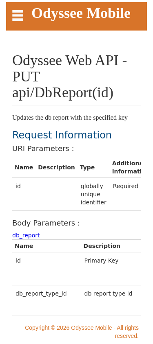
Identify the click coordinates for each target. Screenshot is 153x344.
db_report (26, 235)
